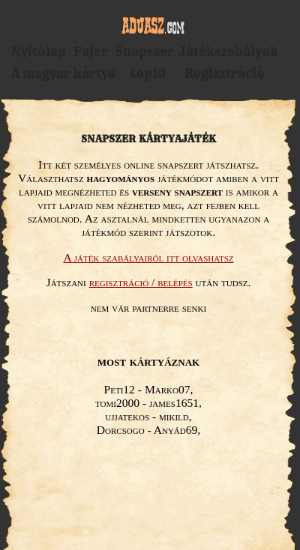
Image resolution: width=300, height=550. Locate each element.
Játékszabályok (228, 51)
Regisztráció (224, 73)
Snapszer (145, 51)
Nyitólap (38, 51)
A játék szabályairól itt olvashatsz (148, 257)
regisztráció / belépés (141, 282)
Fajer (91, 51)
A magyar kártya (63, 73)
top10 (148, 73)
